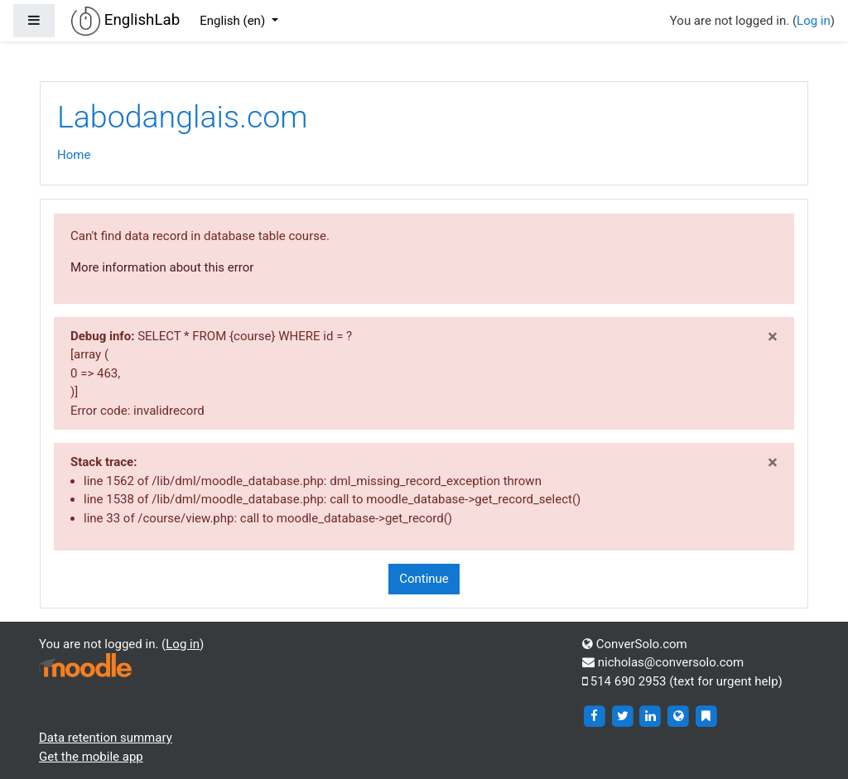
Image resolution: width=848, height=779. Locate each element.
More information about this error (161, 267)
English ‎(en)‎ (234, 20)
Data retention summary (105, 737)
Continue (424, 578)
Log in (814, 20)
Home (73, 154)
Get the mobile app (91, 756)
